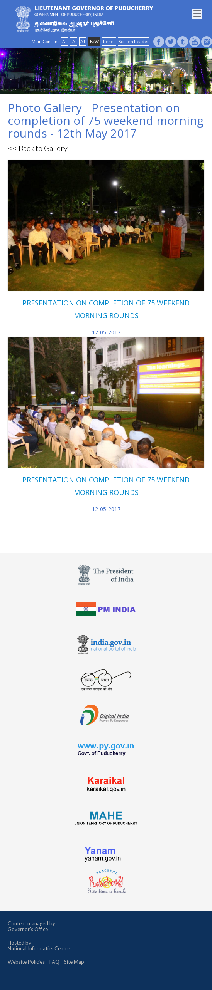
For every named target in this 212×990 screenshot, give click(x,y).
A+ (83, 41)
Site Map (74, 962)
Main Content (45, 41)
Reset (109, 41)
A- (64, 41)
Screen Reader (134, 41)
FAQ (54, 962)
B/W (94, 41)
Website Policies (26, 962)
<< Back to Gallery (38, 148)
